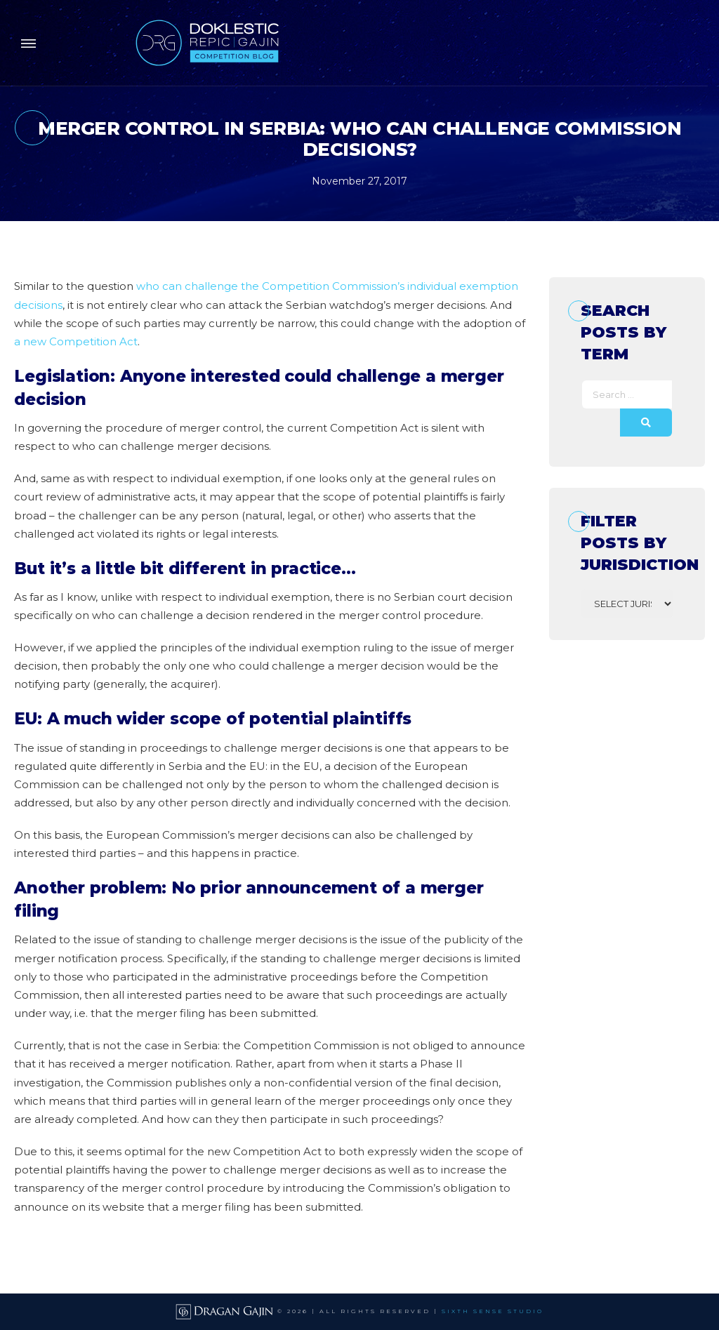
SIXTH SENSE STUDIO (492, 1311)
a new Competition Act (76, 341)
